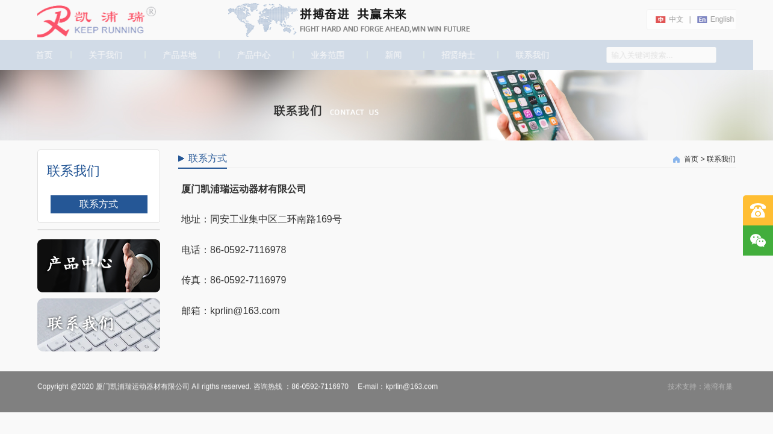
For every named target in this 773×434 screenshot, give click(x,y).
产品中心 (253, 55)
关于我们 (105, 55)
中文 (675, 19)
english (721, 19)
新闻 (392, 55)
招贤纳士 (458, 55)
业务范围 (327, 55)
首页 (42, 55)
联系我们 (532, 55)
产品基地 (179, 55)
